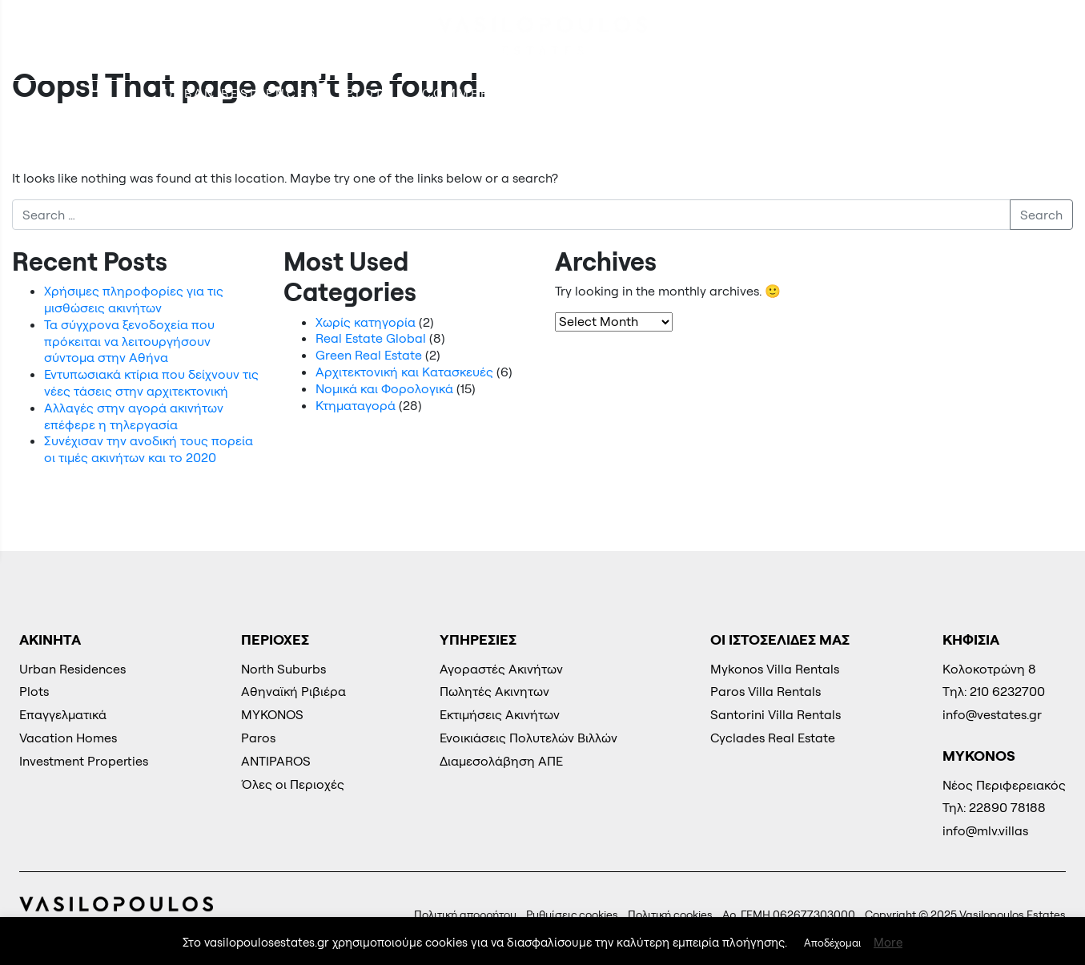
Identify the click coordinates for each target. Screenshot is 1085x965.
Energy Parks (896, 93)
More (888, 942)
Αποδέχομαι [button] (832, 942)
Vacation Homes (740, 93)
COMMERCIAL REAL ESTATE (526, 93)
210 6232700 (1003, 37)
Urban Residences (240, 93)
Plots (369, 93)
